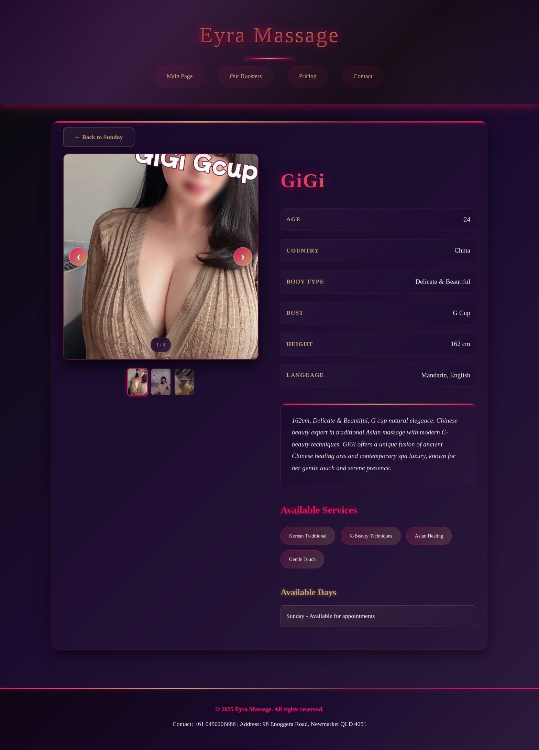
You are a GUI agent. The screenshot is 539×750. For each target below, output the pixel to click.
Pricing (308, 76)
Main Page (180, 76)
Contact (363, 76)
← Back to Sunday (99, 138)
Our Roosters (246, 76)
